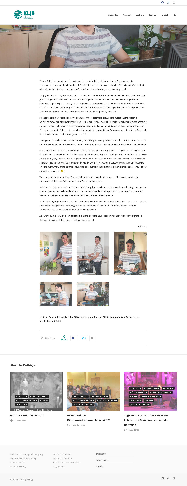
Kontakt (99, 466)
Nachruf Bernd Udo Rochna (27, 415)
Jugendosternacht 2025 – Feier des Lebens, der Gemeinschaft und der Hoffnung (146, 420)
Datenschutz (102, 460)
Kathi (58, 321)
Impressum (101, 453)
